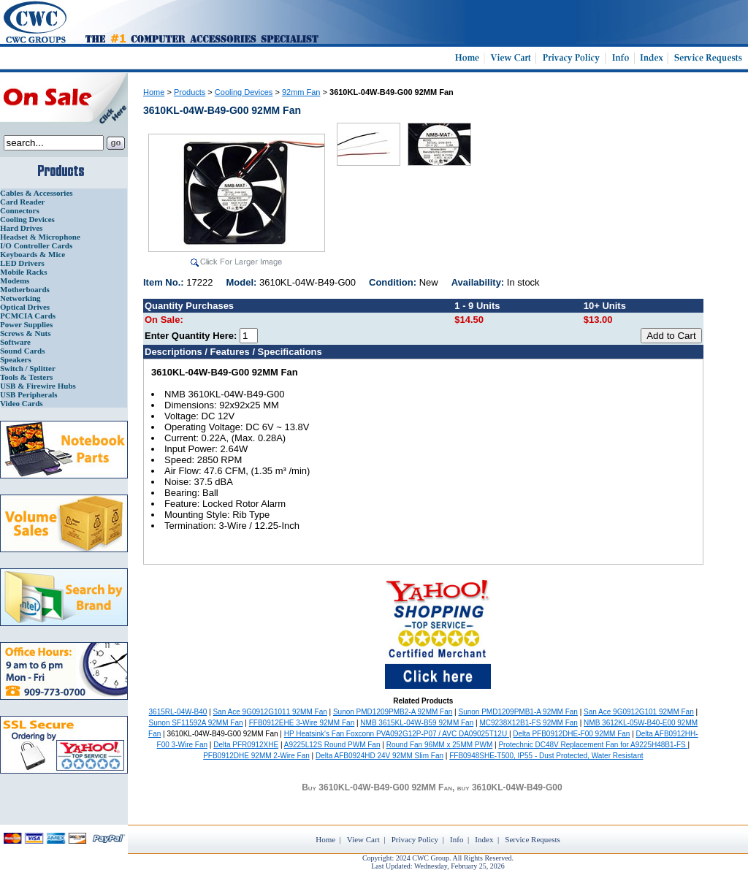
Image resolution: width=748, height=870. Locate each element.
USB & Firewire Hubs (38, 385)
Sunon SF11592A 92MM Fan (196, 723)
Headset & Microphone (40, 236)
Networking (20, 298)
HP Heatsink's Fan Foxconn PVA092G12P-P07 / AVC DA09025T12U (396, 734)
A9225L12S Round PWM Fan (332, 745)
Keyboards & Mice (32, 254)
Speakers (15, 359)
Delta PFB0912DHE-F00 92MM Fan (571, 734)
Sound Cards (22, 350)
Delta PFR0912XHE (245, 745)
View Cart (363, 839)
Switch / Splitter (28, 368)
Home (153, 92)
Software (15, 341)
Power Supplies (26, 324)
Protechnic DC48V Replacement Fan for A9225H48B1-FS (592, 745)
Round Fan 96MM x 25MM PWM (439, 745)
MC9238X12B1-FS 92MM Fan (528, 723)
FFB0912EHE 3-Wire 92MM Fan (302, 723)
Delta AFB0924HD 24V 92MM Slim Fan (379, 756)
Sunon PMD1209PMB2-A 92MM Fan (392, 712)
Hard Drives (21, 228)
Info (456, 839)
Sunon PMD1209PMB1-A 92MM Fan (518, 712)
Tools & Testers (26, 377)
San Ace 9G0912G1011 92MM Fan (270, 712)
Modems (14, 280)
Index (484, 839)
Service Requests (532, 839)
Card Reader (22, 201)
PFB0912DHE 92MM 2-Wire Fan (256, 756)
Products (189, 92)
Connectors (19, 210)
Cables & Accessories (36, 192)
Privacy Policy (415, 839)
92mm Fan (301, 92)
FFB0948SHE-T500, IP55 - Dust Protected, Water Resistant (546, 756)
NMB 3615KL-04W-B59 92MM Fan (416, 723)
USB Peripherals (29, 394)
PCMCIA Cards (28, 315)
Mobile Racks (23, 271)
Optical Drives (25, 306)
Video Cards (21, 403)
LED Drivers (22, 263)
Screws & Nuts (25, 333)
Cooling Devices (27, 219)
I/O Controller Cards (36, 245)
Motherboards (25, 289)
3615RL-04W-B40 (178, 712)
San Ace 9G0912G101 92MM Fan (639, 712)
